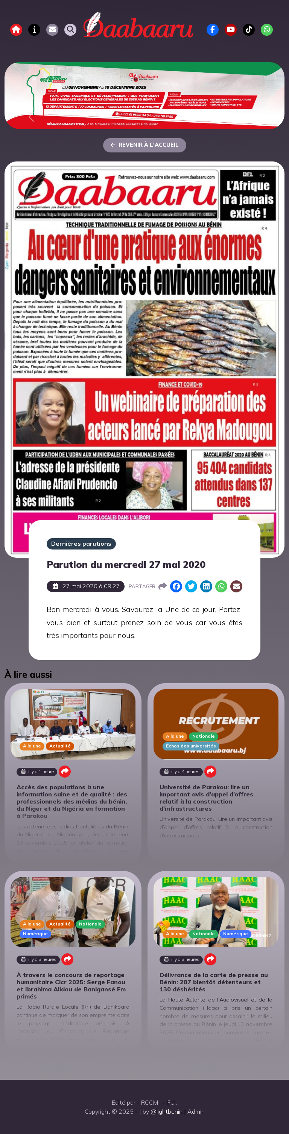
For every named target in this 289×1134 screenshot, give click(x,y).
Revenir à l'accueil (145, 145)
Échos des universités (191, 746)
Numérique (35, 933)
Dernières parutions (81, 543)
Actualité (60, 746)
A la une (32, 746)
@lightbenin (167, 1111)
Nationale (203, 736)
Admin (196, 1111)
